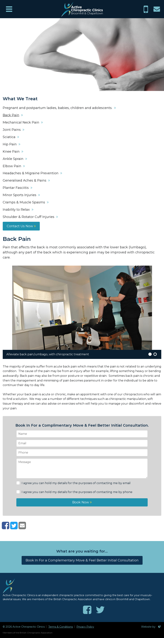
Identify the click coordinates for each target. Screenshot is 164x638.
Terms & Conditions (60, 626)
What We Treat (20, 98)
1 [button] (150, 354)
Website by (151, 626)
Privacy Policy (85, 626)
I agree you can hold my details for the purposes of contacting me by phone (76, 492)
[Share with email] (22, 527)
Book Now (82, 502)
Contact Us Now (21, 226)
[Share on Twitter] (14, 527)
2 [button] (155, 354)
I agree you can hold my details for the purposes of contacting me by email (76, 483)
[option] (82, 312)
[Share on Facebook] (5, 527)
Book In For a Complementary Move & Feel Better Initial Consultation (82, 560)
